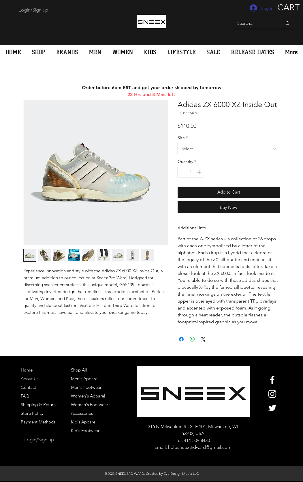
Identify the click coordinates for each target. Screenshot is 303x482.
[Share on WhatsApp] (192, 339)
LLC (195, 473)
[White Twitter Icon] (272, 408)
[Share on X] (203, 339)
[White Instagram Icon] (272, 394)
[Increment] (199, 172)
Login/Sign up (33, 10)
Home (27, 370)
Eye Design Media (178, 473)
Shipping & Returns (39, 404)
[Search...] (253, 23)
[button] (95, 52)
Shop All (79, 370)
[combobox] (229, 148)
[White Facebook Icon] (272, 379)
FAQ (25, 396)
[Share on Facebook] (181, 339)
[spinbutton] (191, 172)
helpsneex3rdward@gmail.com (200, 447)
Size (183, 137)
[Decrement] (182, 172)
